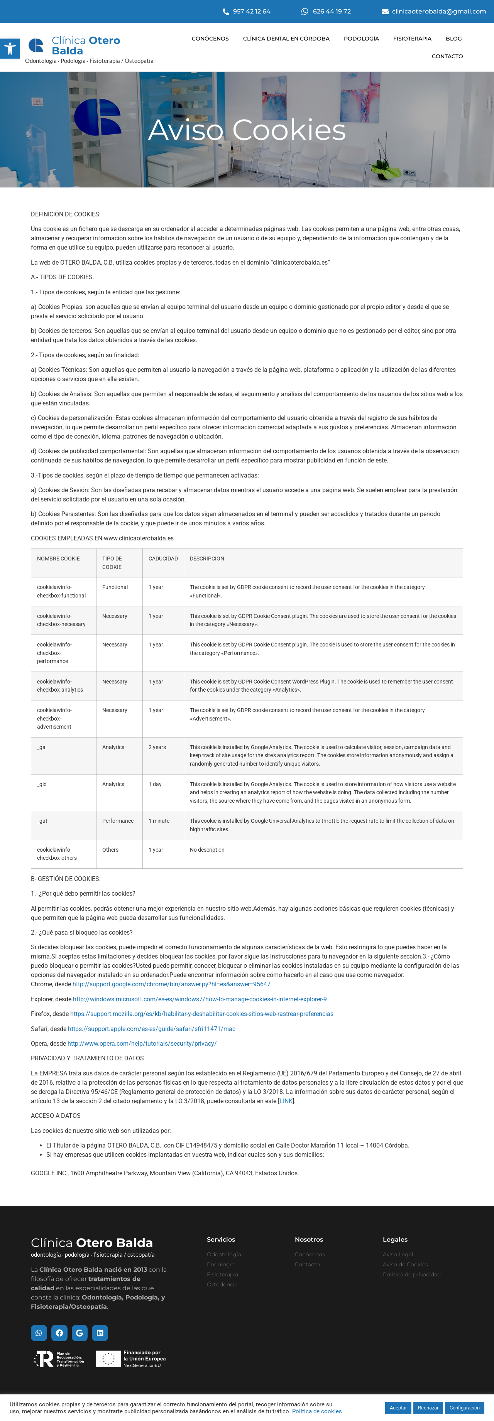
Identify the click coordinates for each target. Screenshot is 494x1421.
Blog (454, 38)
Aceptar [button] (398, 1408)
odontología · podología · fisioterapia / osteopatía (93, 1254)
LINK (286, 1100)
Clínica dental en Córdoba (286, 38)
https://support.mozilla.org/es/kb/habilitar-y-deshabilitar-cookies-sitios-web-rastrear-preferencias (201, 1013)
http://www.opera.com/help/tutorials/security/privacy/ (142, 1043)
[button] (10, 49)
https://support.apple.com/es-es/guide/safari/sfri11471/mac (151, 1028)
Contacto (447, 56)
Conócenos (210, 38)
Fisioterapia (412, 38)
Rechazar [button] (428, 1408)
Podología (361, 38)
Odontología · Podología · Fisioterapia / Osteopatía (89, 60)
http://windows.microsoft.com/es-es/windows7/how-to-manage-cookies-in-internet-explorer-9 (200, 998)
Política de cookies (317, 1411)
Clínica (86, 45)
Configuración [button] (465, 1408)
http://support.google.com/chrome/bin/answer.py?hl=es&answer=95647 (172, 983)
